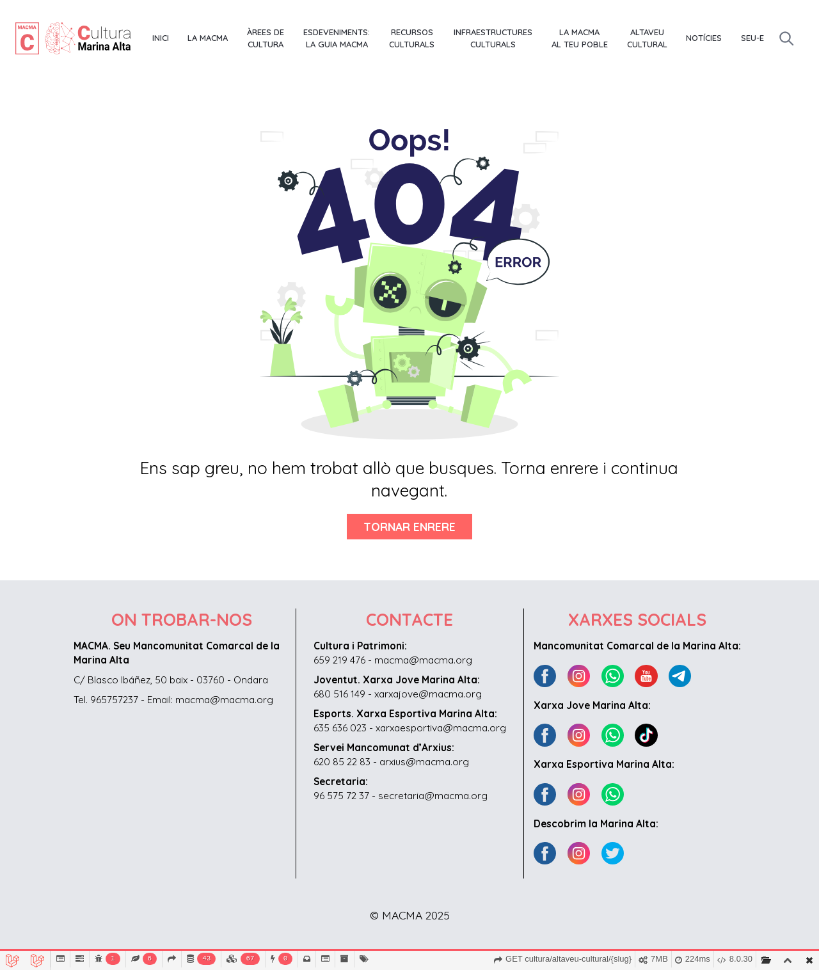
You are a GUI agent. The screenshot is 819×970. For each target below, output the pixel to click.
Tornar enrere (409, 527)
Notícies (704, 38)
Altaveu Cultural (647, 38)
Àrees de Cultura (265, 38)
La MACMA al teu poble (580, 38)
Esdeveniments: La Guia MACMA (336, 38)
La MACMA (207, 38)
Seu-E (752, 38)
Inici (160, 38)
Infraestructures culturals (493, 38)
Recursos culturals (411, 38)
